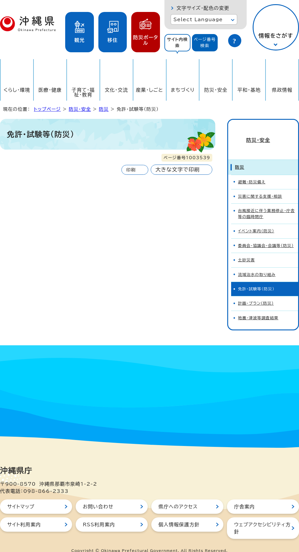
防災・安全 (216, 90)
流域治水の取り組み (257, 264)
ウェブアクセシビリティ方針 (262, 518)
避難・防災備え (252, 172)
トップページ (47, 109)
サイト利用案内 (24, 514)
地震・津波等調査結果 (258, 308)
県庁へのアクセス (178, 496)
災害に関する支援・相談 (260, 186)
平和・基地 (249, 90)
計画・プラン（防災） (256, 293)
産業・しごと (149, 90)
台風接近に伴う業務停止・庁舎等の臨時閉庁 (266, 203)
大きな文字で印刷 (177, 169)
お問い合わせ (98, 496)
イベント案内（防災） (256, 221)
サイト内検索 (177, 42)
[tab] (177, 42)
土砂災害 (246, 250)
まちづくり (183, 90)
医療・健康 (50, 90)
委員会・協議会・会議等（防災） (266, 235)
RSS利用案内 (99, 514)
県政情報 (282, 90)
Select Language (198, 19)
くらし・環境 (17, 90)
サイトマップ (20, 496)
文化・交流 (116, 90)
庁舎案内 (244, 496)
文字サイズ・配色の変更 (202, 8)
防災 (104, 109)
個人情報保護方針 (179, 514)
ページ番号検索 (205, 42)
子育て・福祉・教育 (83, 92)
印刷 (130, 170)
